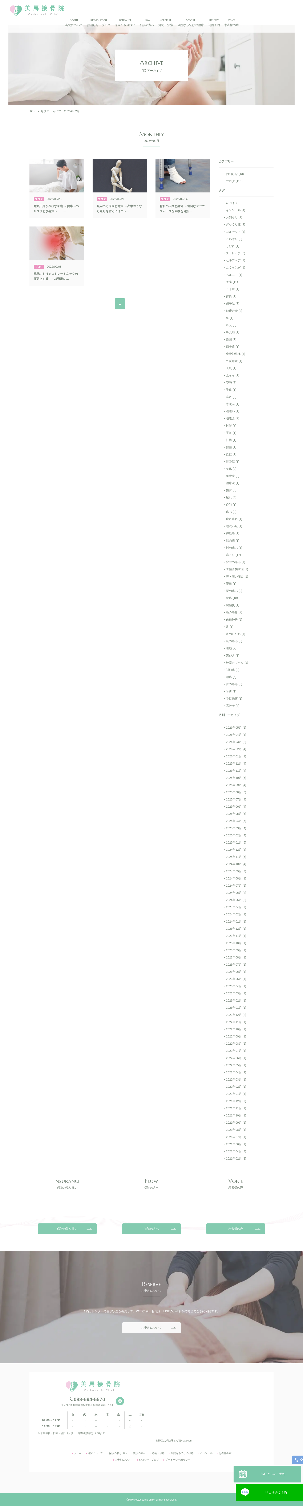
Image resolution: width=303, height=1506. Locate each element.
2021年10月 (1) (236, 1115)
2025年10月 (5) (236, 777)
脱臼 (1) (231, 583)
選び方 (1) (232, 655)
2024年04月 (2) (236, 907)
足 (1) (229, 626)
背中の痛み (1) (235, 562)
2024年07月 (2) (236, 885)
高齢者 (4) (232, 705)
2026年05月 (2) (236, 727)
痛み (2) (231, 511)
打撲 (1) (231, 440)
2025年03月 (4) (236, 828)
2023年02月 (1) (236, 1000)
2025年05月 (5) (236, 813)
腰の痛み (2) (234, 590)
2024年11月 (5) (236, 856)
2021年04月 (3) (236, 1151)
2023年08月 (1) (236, 957)
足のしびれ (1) (235, 634)
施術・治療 (158, 1498)
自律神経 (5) (234, 619)
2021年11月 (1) (236, 1108)
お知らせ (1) (234, 217)
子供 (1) (231, 389)
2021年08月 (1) (236, 1129)
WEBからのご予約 (275, 1472)
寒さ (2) (231, 397)
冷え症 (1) (232, 332)
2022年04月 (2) (236, 1072)
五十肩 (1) (232, 289)
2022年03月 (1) (236, 1079)
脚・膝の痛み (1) (237, 576)
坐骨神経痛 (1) (235, 353)
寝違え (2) (232, 418)
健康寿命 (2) (234, 310)
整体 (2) (231, 468)
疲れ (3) (231, 497)
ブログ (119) (234, 181)
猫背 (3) (231, 490)
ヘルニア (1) (234, 274)
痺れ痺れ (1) (234, 519)
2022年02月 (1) (236, 1086)
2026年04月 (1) (236, 734)
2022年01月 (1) (236, 1093)
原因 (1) (231, 339)
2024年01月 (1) (236, 921)
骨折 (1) (231, 691)
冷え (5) (231, 325)
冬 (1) (229, 318)
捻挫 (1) (231, 454)
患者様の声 (235, 1274)
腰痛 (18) (232, 598)
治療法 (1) (232, 483)
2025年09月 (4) (236, 785)
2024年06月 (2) (236, 892)
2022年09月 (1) (236, 1036)
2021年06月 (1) (236, 1144)
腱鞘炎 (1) (232, 605)
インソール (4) (235, 210)
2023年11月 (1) (236, 935)
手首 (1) (231, 432)
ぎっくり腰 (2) (235, 224)
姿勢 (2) (231, 382)
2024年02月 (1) (236, 914)
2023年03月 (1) (236, 993)
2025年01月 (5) (236, 842)
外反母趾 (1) (234, 361)
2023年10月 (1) (236, 943)
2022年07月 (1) (236, 1050)
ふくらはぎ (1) (235, 267)
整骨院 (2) (232, 476)
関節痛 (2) (232, 669)
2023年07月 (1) (236, 964)
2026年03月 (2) (236, 742)
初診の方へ (151, 1274)
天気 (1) (231, 368)
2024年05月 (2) (236, 900)
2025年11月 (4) (236, 770)
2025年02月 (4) (236, 835)
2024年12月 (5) (236, 849)
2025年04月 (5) (236, 821)
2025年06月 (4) (236, 806)
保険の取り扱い (67, 1274)
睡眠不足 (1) (234, 526)
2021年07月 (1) (236, 1137)
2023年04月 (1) (236, 986)
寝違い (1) (232, 411)
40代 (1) (231, 203)
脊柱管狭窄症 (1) (237, 569)
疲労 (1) (231, 504)
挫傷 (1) (231, 447)
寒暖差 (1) (232, 404)
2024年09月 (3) (236, 871)
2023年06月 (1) (236, 971)
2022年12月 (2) (236, 1014)
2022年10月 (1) (236, 1029)
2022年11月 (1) (236, 1022)
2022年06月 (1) (236, 1058)
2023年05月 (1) (236, 979)
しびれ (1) (232, 246)
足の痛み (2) (234, 641)
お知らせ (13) (235, 174)
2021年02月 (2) (236, 1158)
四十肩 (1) (232, 346)
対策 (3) (231, 425)
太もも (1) (232, 375)
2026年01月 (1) (236, 756)
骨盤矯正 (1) (234, 698)
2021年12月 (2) (236, 1101)
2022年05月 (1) (236, 1065)
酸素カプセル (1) (237, 662)
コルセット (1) (235, 231)
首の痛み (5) (234, 684)
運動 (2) (231, 648)
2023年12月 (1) (236, 928)
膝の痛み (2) (234, 612)
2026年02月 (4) (236, 749)
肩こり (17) (233, 555)
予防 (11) (232, 282)
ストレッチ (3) (235, 253)
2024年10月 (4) (236, 864)
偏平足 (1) (232, 303)
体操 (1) (231, 296)
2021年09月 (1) (236, 1122)
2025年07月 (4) (236, 799)
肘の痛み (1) (234, 547)
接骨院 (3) (232, 461)
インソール (206, 1498)
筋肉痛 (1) (232, 540)
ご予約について (151, 1373)
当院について (95, 1498)
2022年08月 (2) (236, 1043)
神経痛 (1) (232, 533)
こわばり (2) (234, 239)
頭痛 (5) (231, 677)
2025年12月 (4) (236, 763)
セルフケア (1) (235, 260)
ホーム (77, 1498)
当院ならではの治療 (182, 1498)
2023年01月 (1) (236, 1007)
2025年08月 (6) (236, 792)
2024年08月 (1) (236, 878)
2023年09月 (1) (236, 950)
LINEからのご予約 (275, 1490)
